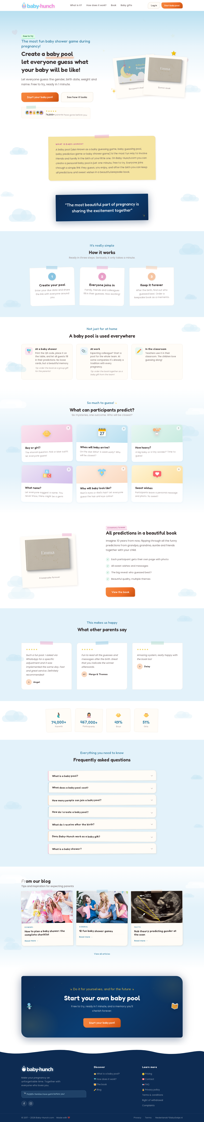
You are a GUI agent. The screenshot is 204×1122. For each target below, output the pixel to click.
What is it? (76, 5)
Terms (148, 1117)
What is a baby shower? (67, 849)
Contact (148, 1079)
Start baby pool (172, 5)
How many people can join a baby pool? (77, 800)
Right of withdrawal (152, 1100)
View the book (120, 592)
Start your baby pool (40, 97)
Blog (97, 1089)
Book (113, 5)
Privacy (137, 1117)
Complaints (148, 1105)
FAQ (145, 1084)
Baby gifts (126, 5)
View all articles (102, 954)
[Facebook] (24, 1103)
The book (100, 1084)
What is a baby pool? (65, 776)
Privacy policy (151, 1089)
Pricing (147, 1073)
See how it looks (77, 97)
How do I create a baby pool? (70, 812)
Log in (154, 5)
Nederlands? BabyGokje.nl (169, 1117)
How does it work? (96, 5)
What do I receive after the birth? (73, 824)
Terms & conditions (152, 1094)
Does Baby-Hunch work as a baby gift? (76, 836)
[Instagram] (30, 1103)
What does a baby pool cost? (70, 787)
